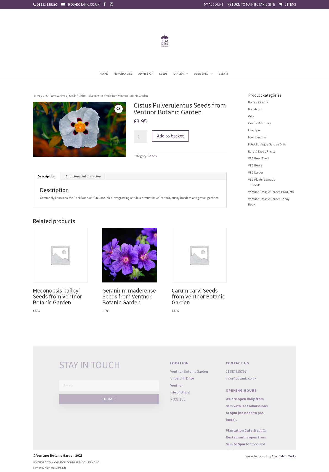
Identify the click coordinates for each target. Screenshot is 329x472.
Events (224, 74)
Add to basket (170, 136)
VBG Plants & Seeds (55, 96)
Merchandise (123, 74)
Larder (178, 74)
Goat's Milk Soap (259, 123)
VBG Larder (255, 172)
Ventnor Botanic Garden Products (271, 192)
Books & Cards (258, 102)
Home (104, 74)
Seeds (163, 74)
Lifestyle (254, 130)
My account (213, 5)
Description (47, 176)
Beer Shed (201, 74)
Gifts (251, 116)
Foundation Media (284, 456)
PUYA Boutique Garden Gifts (267, 144)
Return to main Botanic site (251, 5)
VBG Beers (255, 165)
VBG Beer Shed (258, 158)
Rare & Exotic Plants (261, 151)
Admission (145, 74)
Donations (255, 109)
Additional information (83, 176)
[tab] (47, 176)
